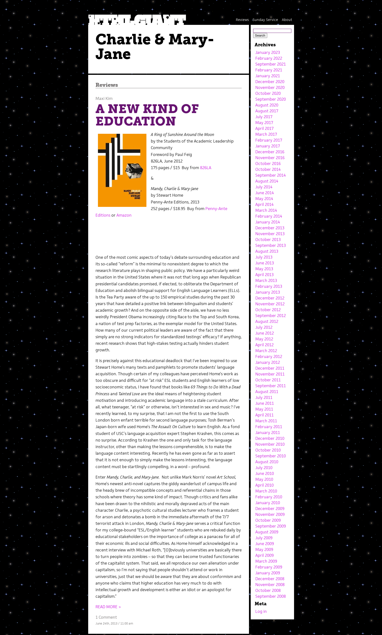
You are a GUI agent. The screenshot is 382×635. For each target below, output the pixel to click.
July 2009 (263, 537)
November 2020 (270, 87)
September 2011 (270, 385)
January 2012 (267, 362)
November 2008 (270, 584)
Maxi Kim (104, 98)
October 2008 (268, 590)
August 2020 (266, 105)
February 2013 (268, 286)
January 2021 (267, 75)
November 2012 (270, 304)
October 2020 (268, 93)
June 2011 (264, 403)
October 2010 (268, 450)
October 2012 (268, 309)
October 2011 (268, 380)
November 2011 (270, 374)
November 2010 (270, 444)
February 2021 (268, 70)
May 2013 (264, 268)
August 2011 (266, 391)
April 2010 (264, 485)
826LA (205, 167)
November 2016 (270, 157)
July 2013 (263, 257)
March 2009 (266, 561)
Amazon (124, 215)
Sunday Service (265, 19)
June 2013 (264, 263)
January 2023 (267, 52)
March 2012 (266, 350)
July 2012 (263, 327)
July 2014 (263, 187)
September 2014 (270, 175)
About (287, 19)
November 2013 (270, 233)
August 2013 (266, 251)
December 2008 (269, 578)
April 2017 (264, 128)
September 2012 (270, 315)
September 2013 (270, 245)
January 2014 (267, 222)
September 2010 (270, 456)
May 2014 (264, 198)
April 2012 (264, 344)
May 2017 (264, 122)
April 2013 (264, 274)
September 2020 (270, 99)
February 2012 (268, 356)
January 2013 (267, 292)
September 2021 (270, 64)
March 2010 (266, 491)
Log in (261, 611)
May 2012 (264, 339)
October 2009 (268, 520)
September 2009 (270, 526)
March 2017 (266, 134)
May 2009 (264, 549)
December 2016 (269, 151)
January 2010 (267, 502)
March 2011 (266, 420)
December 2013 (269, 228)
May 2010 (264, 479)
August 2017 (266, 111)
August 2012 (266, 321)
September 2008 (270, 596)
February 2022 (268, 58)
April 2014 (264, 204)
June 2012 (264, 333)
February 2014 (268, 216)
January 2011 (267, 432)
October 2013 (268, 239)
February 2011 (268, 426)
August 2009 (266, 532)
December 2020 (269, 81)
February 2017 (268, 140)
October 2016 (268, 163)
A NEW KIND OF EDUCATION (147, 115)
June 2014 (264, 192)
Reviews (242, 19)
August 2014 (266, 181)
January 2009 (267, 573)
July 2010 (263, 467)
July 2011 (263, 397)
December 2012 (269, 298)
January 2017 (267, 146)
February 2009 (268, 567)
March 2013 (266, 280)
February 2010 (268, 497)
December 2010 (269, 438)
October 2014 (268, 169)
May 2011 (264, 409)
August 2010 (266, 461)
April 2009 (264, 555)
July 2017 (263, 116)
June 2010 (264, 473)
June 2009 (264, 543)
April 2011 (264, 415)
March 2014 (266, 210)
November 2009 (270, 514)
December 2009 (269, 508)
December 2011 (269, 368)
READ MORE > (108, 606)
